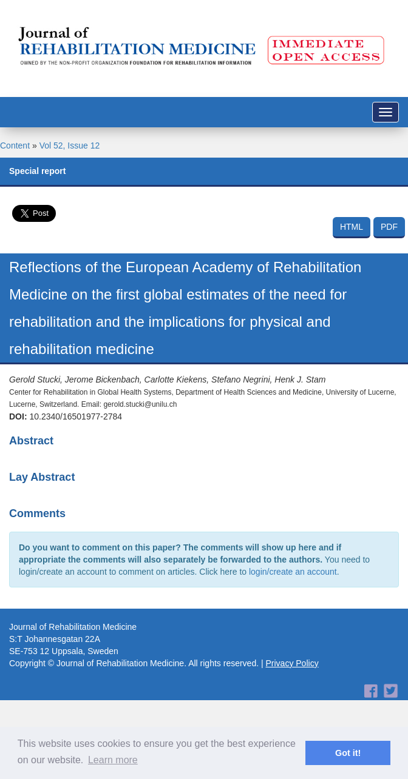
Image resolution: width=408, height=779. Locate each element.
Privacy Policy (292, 663)
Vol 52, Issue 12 (69, 145)
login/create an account (293, 572)
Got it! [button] (348, 753)
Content (15, 145)
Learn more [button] (113, 760)
